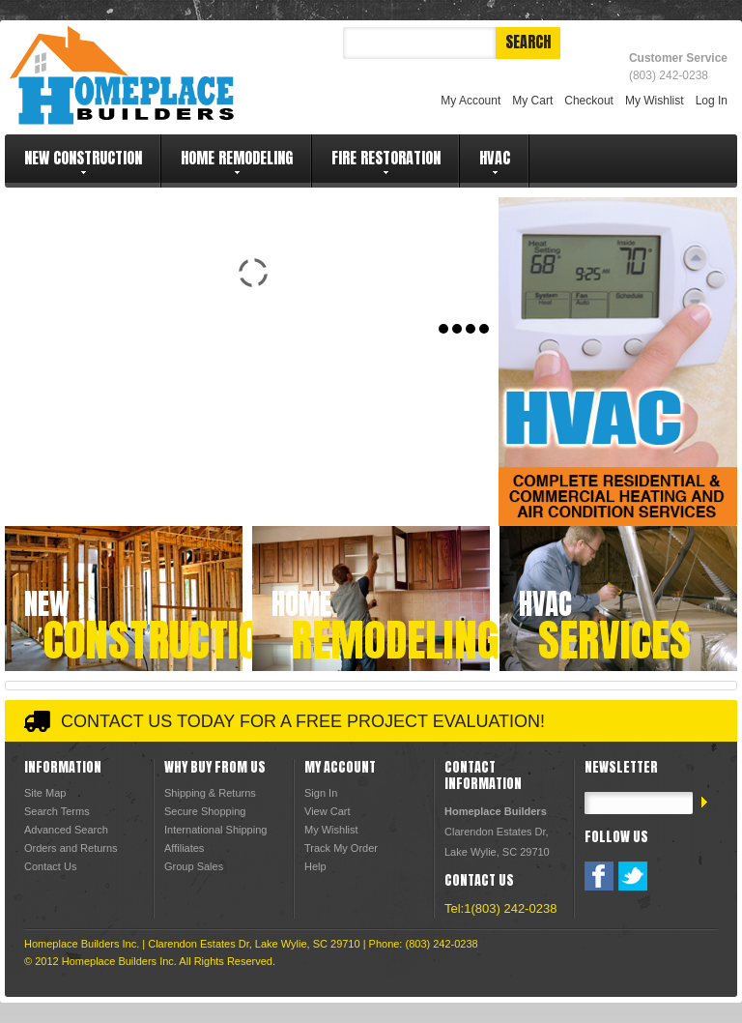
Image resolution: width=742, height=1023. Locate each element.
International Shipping (215, 829)
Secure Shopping (204, 811)
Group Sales (193, 866)
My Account (470, 100)
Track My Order (341, 848)
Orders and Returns (71, 848)
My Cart (532, 100)
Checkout (589, 100)
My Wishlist (654, 100)
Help (315, 866)
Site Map (45, 793)
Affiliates (184, 848)
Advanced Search (66, 829)
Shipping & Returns (210, 793)
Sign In (320, 793)
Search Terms (57, 811)
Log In (712, 100)
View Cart (327, 811)
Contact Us (50, 866)
